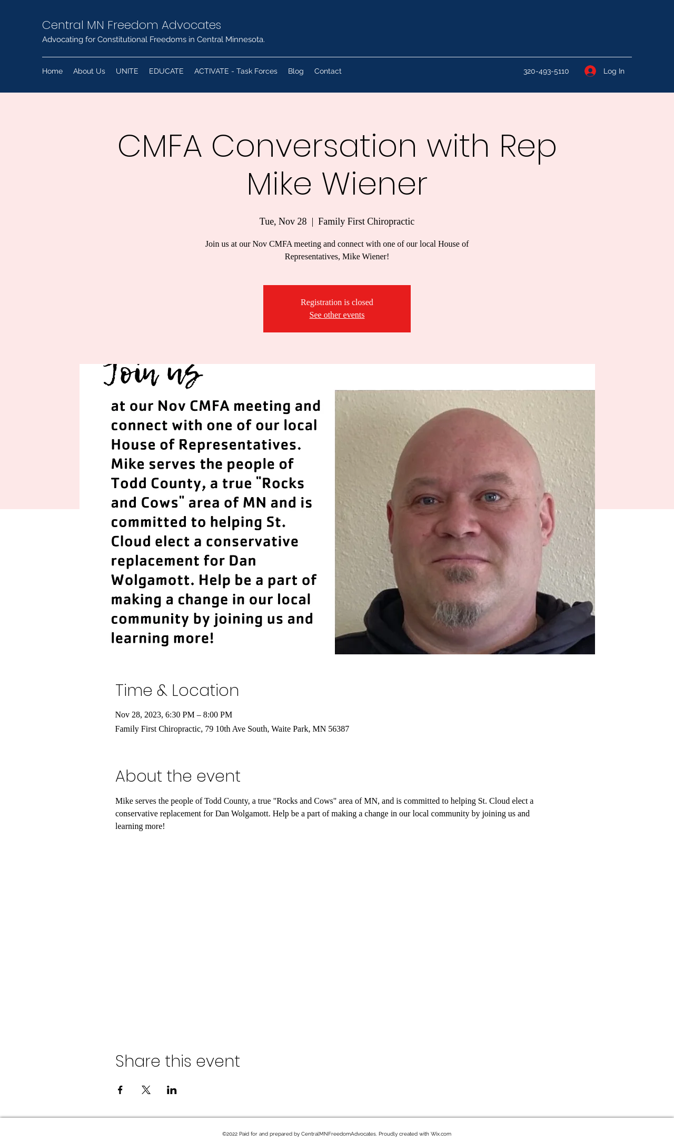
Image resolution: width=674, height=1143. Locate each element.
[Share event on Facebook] (120, 1090)
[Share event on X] (146, 1090)
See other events (337, 314)
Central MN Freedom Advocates (131, 25)
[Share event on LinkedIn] (172, 1090)
